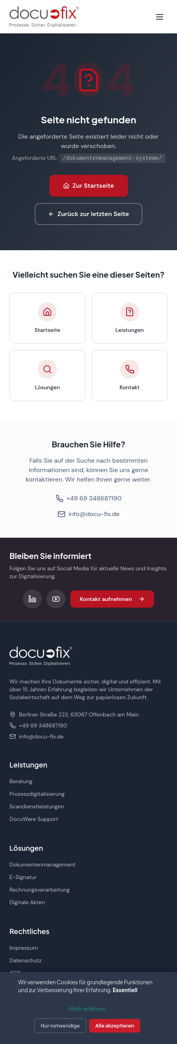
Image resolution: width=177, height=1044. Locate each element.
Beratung (20, 781)
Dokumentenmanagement (42, 864)
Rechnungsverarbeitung (39, 889)
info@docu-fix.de (88, 514)
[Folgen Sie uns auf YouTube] (56, 599)
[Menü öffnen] (160, 17)
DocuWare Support (33, 818)
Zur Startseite (88, 185)
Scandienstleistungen (36, 806)
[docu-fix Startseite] (44, 16)
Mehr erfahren (87, 1008)
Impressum (23, 947)
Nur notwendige (60, 1025)
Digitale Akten (27, 902)
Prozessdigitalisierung (37, 793)
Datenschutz (25, 960)
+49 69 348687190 (89, 498)
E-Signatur (23, 877)
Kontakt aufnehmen (112, 599)
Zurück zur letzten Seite (88, 214)
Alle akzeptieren (114, 1025)
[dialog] (88, 1008)
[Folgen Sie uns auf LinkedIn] (32, 599)
